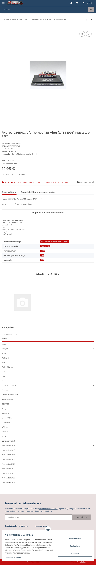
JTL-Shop (83, 562)
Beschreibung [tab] (9, 192)
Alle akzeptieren (73, 539)
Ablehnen (73, 553)
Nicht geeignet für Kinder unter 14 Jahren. (54, 241)
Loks (4, 344)
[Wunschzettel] (77, 2)
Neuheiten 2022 (8, 473)
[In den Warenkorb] (4, 27)
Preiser (5, 390)
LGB (3, 371)
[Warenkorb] (87, 2)
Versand (22, 174)
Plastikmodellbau (9, 385)
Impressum (10, 558)
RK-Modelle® (7, 399)
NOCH (4, 376)
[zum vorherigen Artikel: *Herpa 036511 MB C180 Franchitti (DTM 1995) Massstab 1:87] (86, 19)
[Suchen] (45, 9)
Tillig (4, 408)
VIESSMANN (7, 418)
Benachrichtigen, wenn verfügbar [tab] (38, 192)
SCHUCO (5, 404)
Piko (3, 381)
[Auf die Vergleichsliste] (82, 34)
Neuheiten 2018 (8, 455)
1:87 (42, 260)
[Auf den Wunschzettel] (89, 34)
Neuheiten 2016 (8, 445)
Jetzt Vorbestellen (9, 334)
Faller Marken (8, 367)
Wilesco (5, 431)
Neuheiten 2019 (8, 459)
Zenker (5, 436)
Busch (4, 362)
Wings (4, 353)
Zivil (42, 255)
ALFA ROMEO (45, 246)
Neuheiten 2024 (8, 482)
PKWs (43, 251)
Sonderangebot (8, 441)
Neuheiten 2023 (8, 478)
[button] (71, 2)
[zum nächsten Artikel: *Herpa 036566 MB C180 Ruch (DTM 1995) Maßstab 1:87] (91, 19)
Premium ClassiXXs (10, 395)
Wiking (5, 427)
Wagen (5, 348)
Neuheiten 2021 (8, 468)
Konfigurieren (73, 546)
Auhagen (6, 358)
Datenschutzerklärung (48, 508)
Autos (13, 151)
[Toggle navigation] (3, 1)
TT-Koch (5, 413)
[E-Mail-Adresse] (38, 517)
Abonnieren (82, 517)
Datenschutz (22, 558)
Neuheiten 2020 (8, 464)
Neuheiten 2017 (8, 450)
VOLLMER (6, 422)
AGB (6, 531)
